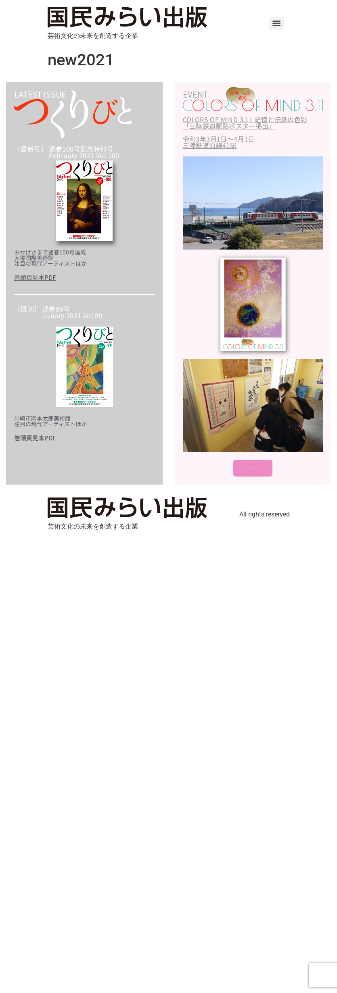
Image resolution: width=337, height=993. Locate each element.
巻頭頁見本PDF (35, 277)
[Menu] (276, 23)
